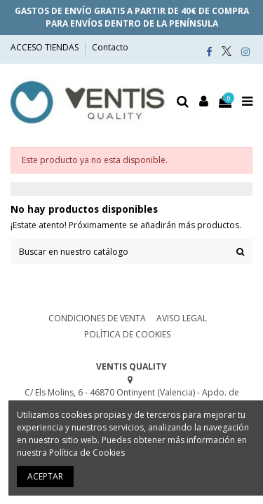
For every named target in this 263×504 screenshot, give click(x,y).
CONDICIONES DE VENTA (97, 318)
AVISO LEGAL (181, 318)
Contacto (110, 47)
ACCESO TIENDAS (46, 47)
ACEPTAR (45, 476)
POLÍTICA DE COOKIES (127, 334)
